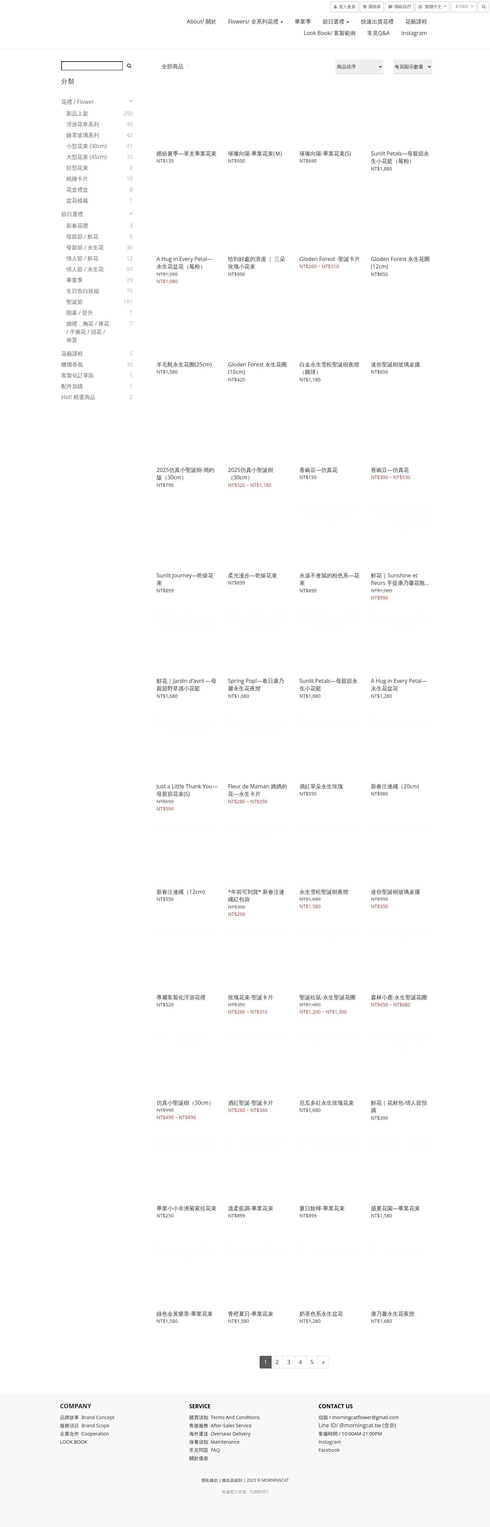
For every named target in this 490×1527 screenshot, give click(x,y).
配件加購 (72, 386)
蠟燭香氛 (72, 364)
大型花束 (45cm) (86, 157)
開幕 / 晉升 (79, 312)
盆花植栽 (77, 200)
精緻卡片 (77, 178)
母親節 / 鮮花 (82, 236)
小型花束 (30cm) (86, 146)
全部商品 (172, 66)
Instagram (414, 33)
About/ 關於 (201, 21)
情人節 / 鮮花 (82, 258)
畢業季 (303, 21)
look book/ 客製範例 (330, 33)
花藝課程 (416, 21)
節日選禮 (336, 21)
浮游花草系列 (82, 124)
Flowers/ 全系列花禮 (255, 21)
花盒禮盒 (77, 189)
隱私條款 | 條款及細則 (222, 1480)
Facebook (330, 1450)
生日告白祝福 (82, 291)
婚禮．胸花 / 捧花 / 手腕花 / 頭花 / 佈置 (87, 332)
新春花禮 (77, 225)
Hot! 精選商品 (78, 397)
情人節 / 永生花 (85, 269)
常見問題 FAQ (206, 1450)
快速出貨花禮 (377, 21)
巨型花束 (77, 167)
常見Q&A (378, 33)
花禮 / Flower (77, 101)
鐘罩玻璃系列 (82, 135)
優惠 (205, 1458)
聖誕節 (74, 302)
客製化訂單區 (77, 375)
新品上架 (77, 113)
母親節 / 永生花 (85, 247)
